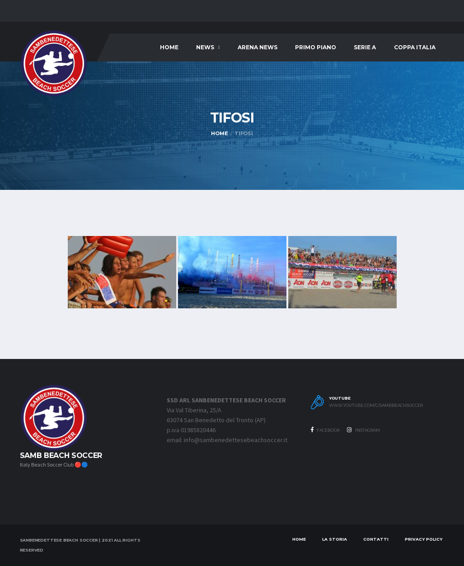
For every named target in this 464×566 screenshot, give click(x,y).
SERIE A (365, 47)
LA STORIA (334, 539)
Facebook (325, 430)
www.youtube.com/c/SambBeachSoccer (376, 405)
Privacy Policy (423, 539)
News (205, 47)
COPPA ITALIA (415, 47)
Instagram (363, 430)
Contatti (376, 539)
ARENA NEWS (257, 47)
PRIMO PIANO (315, 47)
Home (169, 47)
